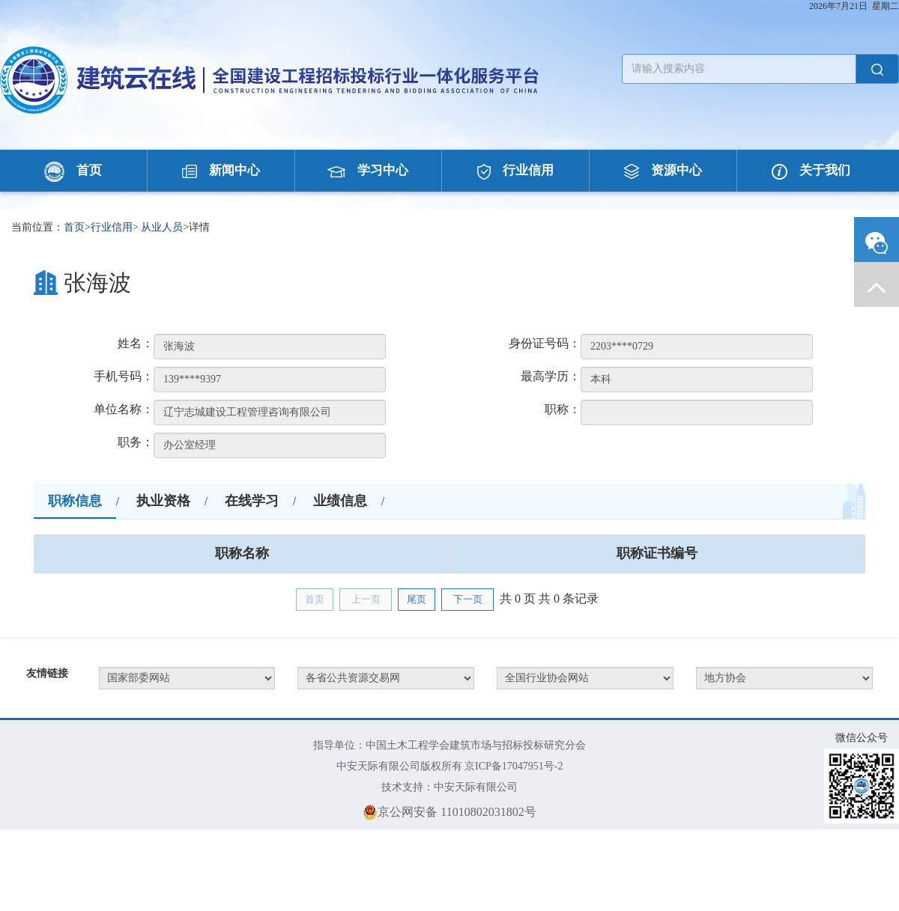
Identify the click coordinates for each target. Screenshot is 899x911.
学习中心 (367, 170)
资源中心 (663, 170)
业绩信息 (340, 500)
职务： (136, 442)
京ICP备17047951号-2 (513, 766)
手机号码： (124, 376)
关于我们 (811, 170)
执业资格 (163, 500)
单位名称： (124, 409)
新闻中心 (221, 170)
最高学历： (551, 376)
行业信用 (515, 170)
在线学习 (252, 500)
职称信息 (75, 500)
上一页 (366, 599)
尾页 (416, 599)
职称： (563, 409)
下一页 (467, 599)
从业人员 (162, 227)
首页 (73, 170)
